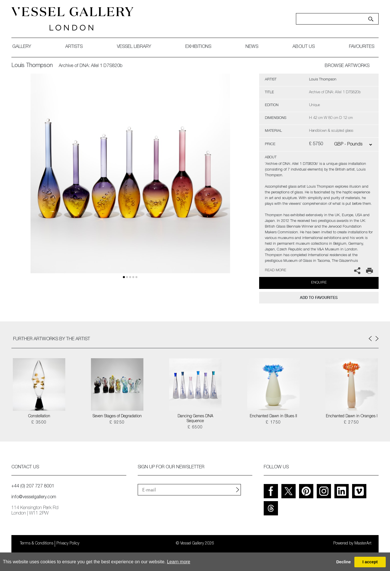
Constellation (39, 416)
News (251, 47)
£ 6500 (195, 428)
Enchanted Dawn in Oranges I (351, 416)
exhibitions (198, 47)
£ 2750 (351, 423)
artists (74, 47)
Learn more (178, 561)
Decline (343, 562)
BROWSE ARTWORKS (347, 66)
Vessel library (134, 47)
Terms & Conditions (36, 544)
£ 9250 (117, 423)
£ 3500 (38, 423)
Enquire (319, 283)
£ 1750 (273, 423)
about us (303, 47)
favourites (361, 47)
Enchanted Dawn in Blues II (273, 416)
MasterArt (362, 544)
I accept (370, 562)
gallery (21, 47)
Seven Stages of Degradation (117, 416)
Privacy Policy (67, 544)
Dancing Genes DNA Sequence (195, 418)
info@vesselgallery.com (33, 497)
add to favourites (319, 297)
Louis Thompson (32, 66)
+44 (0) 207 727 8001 (32, 486)
